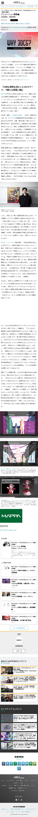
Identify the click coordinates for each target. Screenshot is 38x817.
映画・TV (16, 785)
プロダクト (15, 783)
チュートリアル (10, 780)
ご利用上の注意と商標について (17, 809)
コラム (6, 7)
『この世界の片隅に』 (17, 115)
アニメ (32, 785)
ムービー (26, 780)
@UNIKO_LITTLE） (25, 79)
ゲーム (10, 785)
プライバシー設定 (10, 811)
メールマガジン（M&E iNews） (18, 790)
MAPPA (3, 94)
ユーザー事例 (19, 780)
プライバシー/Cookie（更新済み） (23, 811)
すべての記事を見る (19, 628)
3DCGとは (4, 785)
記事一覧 (19, 651)
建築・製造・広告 (25, 785)
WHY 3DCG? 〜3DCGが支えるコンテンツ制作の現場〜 (21, 7)
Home (2, 7)
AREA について (5, 809)
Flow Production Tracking (17, 27)
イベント (33, 780)
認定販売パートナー (22, 788)
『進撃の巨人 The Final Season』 (13, 469)
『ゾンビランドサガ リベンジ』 (17, 500)
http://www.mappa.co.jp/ (8, 530)
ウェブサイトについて (30, 809)
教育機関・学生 (12, 788)
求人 (22, 783)
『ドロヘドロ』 (10, 242)
